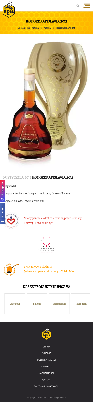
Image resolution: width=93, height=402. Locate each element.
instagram (2, 188)
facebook (2, 211)
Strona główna (24, 28)
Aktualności (37, 28)
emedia (63, 397)
